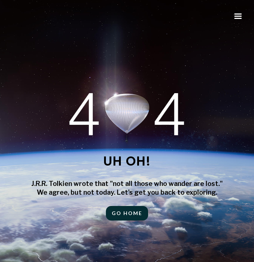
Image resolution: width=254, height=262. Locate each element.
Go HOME (127, 213)
